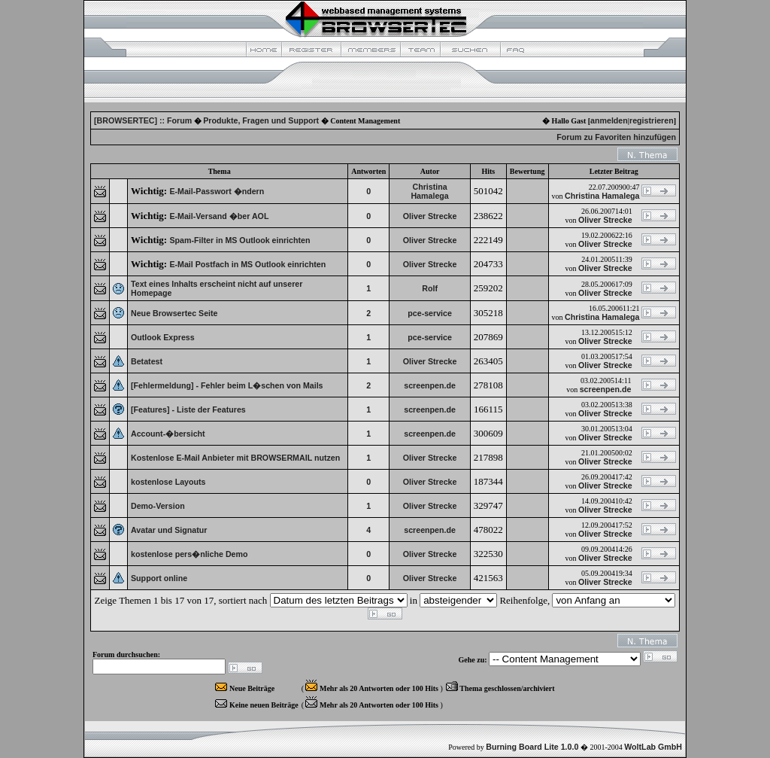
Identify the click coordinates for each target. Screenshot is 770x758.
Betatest (146, 361)
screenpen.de (430, 385)
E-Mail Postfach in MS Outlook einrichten (247, 264)
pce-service (430, 313)
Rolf (430, 288)
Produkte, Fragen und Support (261, 120)
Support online (159, 578)
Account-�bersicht (168, 433)
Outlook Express (163, 337)
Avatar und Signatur (169, 529)
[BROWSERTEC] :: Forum (143, 120)
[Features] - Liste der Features (188, 409)
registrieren (651, 120)
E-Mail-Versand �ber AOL (218, 216)
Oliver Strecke (430, 216)
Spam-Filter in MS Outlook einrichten (239, 240)
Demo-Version (158, 505)
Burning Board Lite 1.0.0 (532, 746)
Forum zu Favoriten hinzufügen (616, 137)
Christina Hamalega (429, 191)
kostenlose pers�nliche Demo (189, 554)
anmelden (609, 120)
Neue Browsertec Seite (174, 313)
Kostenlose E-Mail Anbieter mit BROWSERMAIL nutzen (235, 457)
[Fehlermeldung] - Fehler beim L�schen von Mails (227, 385)
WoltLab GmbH (653, 746)
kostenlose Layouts (168, 481)
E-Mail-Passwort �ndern (216, 191)
